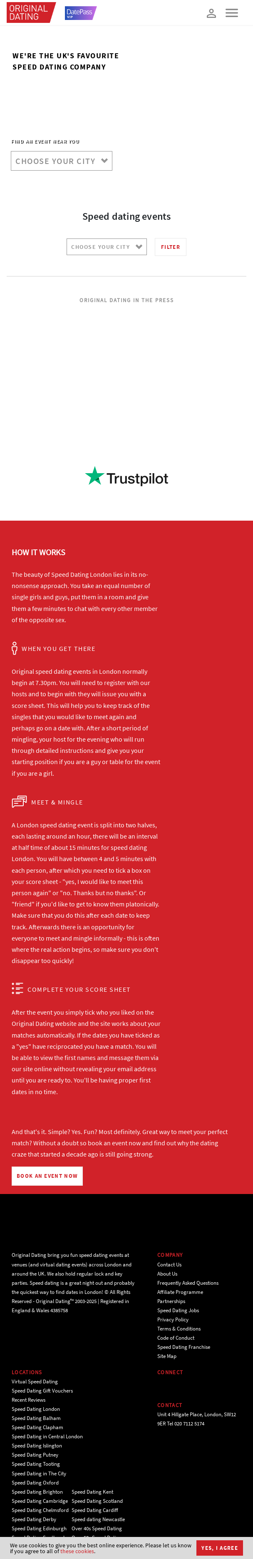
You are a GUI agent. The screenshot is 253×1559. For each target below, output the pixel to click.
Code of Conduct (175, 1337)
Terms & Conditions (179, 1328)
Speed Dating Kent (92, 1491)
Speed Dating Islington (37, 1445)
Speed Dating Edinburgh (39, 1528)
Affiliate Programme (180, 1292)
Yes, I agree (219, 1548)
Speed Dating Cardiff (95, 1510)
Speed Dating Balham (36, 1418)
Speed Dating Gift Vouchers (42, 1390)
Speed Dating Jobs (178, 1310)
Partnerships (171, 1301)
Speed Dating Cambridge (40, 1500)
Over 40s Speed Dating (97, 1528)
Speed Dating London (36, 1409)
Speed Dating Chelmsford (40, 1510)
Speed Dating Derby (34, 1519)
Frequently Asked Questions (187, 1282)
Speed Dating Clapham (37, 1427)
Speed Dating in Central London (47, 1436)
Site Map (166, 1356)
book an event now (114, 1143)
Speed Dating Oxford (35, 1482)
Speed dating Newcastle (98, 1519)
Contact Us (169, 1264)
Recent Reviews (28, 1399)
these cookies (77, 1551)
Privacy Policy (173, 1319)
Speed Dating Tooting (36, 1463)
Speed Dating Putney (35, 1454)
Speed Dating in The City (39, 1473)
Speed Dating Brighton (37, 1491)
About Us (167, 1273)
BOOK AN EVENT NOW (47, 1175)
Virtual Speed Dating (35, 1381)
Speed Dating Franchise (183, 1346)
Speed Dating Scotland (97, 1500)
